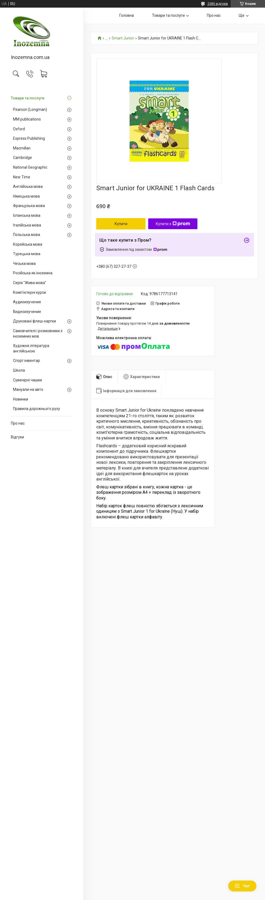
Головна (126, 15)
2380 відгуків (217, 4)
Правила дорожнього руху (36, 408)
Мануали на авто (28, 389)
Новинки (20, 399)
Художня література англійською (31, 348)
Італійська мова (27, 225)
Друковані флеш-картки (34, 321)
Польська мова (26, 234)
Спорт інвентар (26, 360)
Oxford (19, 129)
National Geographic (30, 167)
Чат (242, 886)
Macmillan (22, 148)
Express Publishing (29, 138)
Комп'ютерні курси (29, 292)
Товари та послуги (27, 98)
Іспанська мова (26, 215)
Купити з (173, 223)
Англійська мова (28, 186)
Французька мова (29, 206)
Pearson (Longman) (30, 109)
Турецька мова (26, 254)
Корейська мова (27, 244)
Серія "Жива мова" (29, 283)
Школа (19, 370)
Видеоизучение (27, 311)
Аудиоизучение (27, 302)
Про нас (18, 423)
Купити (121, 224)
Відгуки (17, 437)
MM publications (27, 119)
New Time (21, 177)
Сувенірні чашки (27, 380)
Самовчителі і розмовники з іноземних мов (37, 333)
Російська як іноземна (32, 273)
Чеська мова (24, 263)
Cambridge (22, 157)
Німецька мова (26, 196)
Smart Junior (123, 38)
